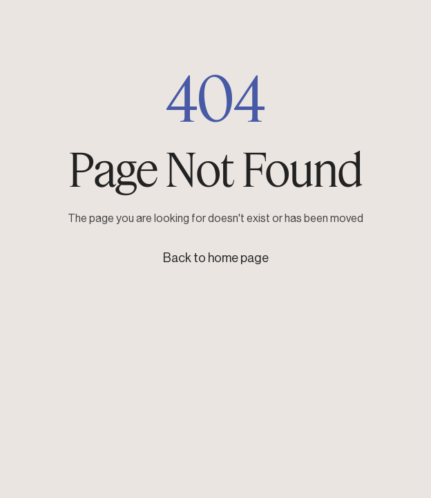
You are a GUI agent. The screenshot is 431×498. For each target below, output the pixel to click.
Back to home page (216, 258)
